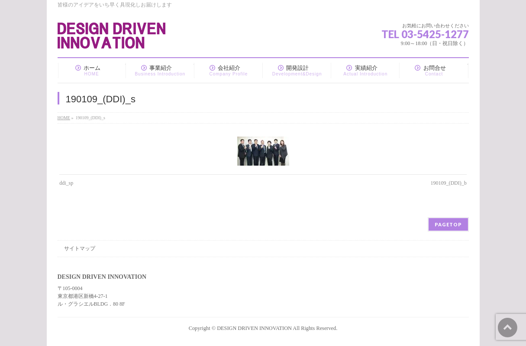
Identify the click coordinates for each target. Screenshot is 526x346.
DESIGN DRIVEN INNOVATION (254, 328)
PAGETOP (448, 224)
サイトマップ (79, 248)
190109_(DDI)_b (448, 183)
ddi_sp (66, 183)
